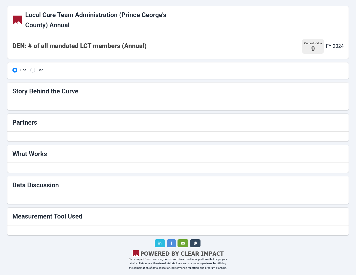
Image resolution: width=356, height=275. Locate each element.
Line (23, 70)
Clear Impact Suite (140, 259)
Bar (40, 70)
